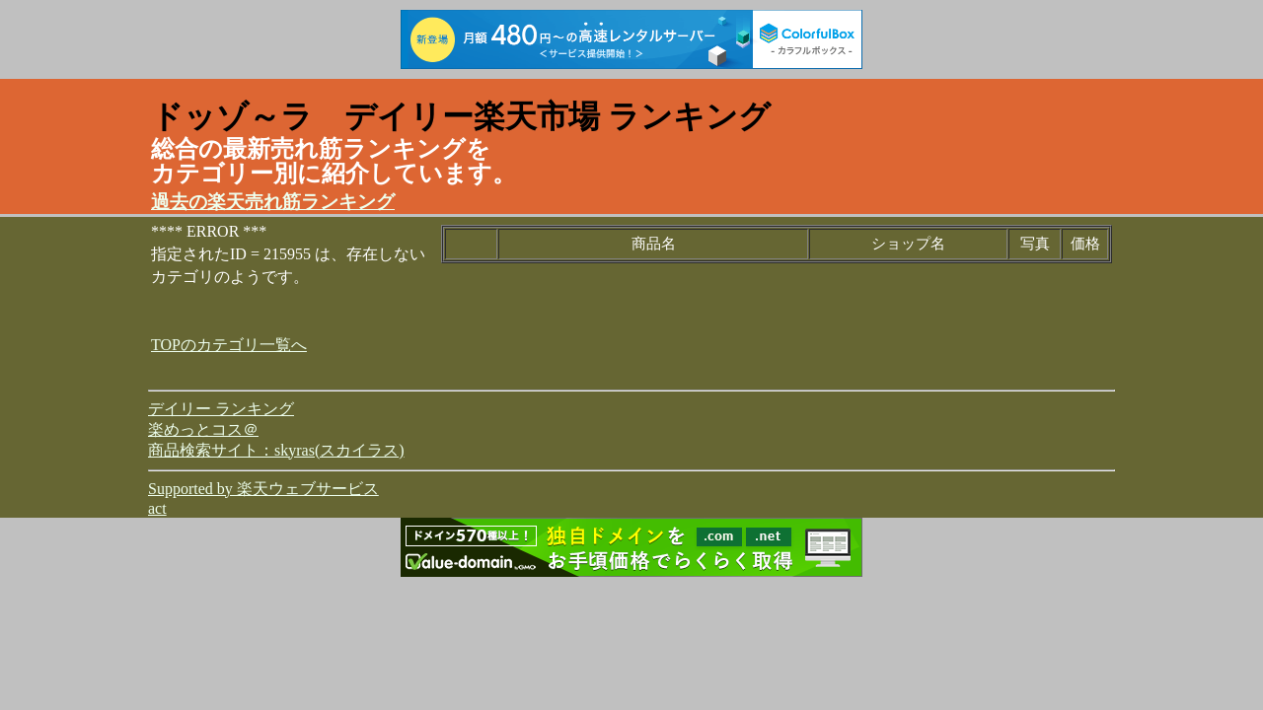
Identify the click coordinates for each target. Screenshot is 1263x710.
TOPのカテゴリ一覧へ (229, 344)
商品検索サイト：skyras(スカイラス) (276, 450)
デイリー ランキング (221, 408)
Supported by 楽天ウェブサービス (263, 488)
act (157, 508)
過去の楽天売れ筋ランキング (273, 201)
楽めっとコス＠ (203, 429)
